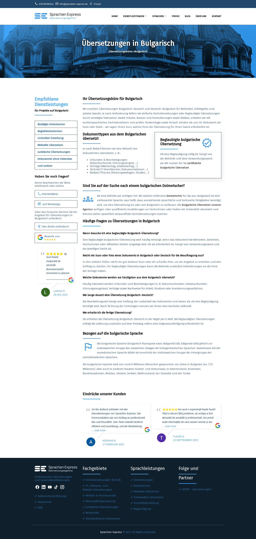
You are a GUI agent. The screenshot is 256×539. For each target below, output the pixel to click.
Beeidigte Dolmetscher (51, 124)
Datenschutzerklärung (52, 496)
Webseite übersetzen (50, 145)
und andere (45, 165)
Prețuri (95, 3)
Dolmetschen (142, 485)
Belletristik (92, 512)
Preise (175, 16)
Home (114, 16)
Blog (187, 16)
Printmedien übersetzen (149, 497)
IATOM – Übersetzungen (196, 489)
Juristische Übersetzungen (54, 152)
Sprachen (159, 16)
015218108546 (48, 194)
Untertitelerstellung (146, 503)
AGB (40, 507)
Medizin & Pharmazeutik (101, 495)
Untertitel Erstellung (50, 138)
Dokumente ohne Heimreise (55, 158)
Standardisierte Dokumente (103, 518)
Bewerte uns (49, 238)
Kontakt (216, 16)
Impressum (45, 501)
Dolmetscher (174, 195)
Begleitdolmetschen (50, 131)
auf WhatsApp (49, 204)
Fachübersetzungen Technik (103, 479)
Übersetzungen (143, 479)
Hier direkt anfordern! (53, 226)
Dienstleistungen (135, 16)
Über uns (201, 16)
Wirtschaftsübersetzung (100, 501)
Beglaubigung (142, 508)
